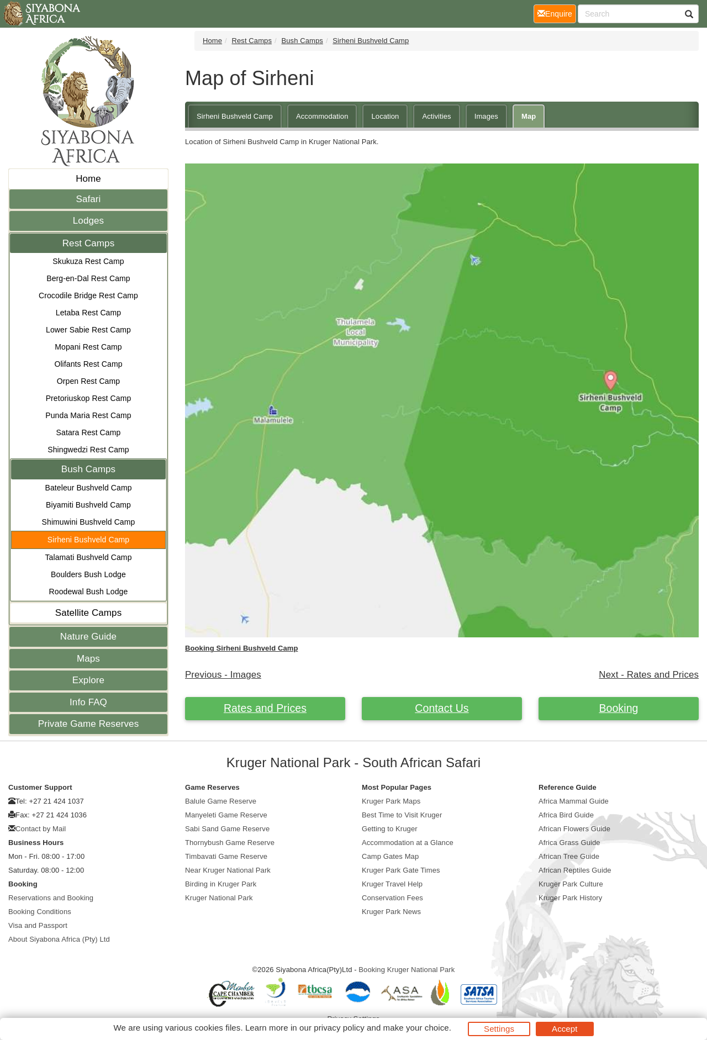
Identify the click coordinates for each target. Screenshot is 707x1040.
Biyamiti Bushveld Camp (88, 504)
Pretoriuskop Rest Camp (88, 398)
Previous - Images (223, 674)
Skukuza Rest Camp (88, 261)
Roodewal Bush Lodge (88, 591)
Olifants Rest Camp (88, 364)
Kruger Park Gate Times (401, 870)
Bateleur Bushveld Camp (88, 487)
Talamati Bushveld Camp (88, 557)
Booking (618, 708)
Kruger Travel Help (392, 884)
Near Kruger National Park (228, 870)
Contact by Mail (40, 829)
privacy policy (339, 1027)
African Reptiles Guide (575, 870)
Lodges (88, 220)
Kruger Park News (391, 911)
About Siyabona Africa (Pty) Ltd (59, 939)
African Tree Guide (569, 856)
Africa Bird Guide (566, 815)
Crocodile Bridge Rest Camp (88, 295)
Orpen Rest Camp (88, 381)
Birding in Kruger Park (220, 884)
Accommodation (322, 116)
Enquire (556, 13)
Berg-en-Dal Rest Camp (88, 278)
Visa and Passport (37, 925)
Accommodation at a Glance (407, 842)
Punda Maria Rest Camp (88, 415)
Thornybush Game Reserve (230, 842)
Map (528, 116)
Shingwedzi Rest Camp (88, 449)
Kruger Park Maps (391, 801)
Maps (88, 658)
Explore (88, 680)
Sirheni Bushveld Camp (88, 539)
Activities (436, 116)
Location (385, 116)
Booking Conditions (39, 911)
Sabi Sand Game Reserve (227, 829)
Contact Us (441, 708)
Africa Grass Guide (569, 842)
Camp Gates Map (390, 856)
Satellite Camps (88, 613)
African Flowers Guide (574, 829)
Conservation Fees (392, 898)
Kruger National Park (219, 898)
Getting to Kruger (390, 829)
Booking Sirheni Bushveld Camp (241, 648)
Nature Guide (88, 636)
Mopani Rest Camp (88, 346)
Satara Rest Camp (88, 432)
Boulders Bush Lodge (88, 574)
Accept (564, 1028)
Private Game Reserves (88, 724)
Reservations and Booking (50, 898)
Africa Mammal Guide (574, 801)
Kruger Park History (570, 898)
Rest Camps (88, 243)
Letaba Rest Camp (88, 312)
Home (88, 178)
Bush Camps (88, 469)
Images (486, 116)
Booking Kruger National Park (406, 969)
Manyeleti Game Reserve (226, 815)
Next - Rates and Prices (649, 674)
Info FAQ (88, 702)
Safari (88, 199)
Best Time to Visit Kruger (402, 815)
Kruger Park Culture (571, 884)
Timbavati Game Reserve (226, 856)
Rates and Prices (265, 708)
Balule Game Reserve (220, 801)
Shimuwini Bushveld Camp (88, 522)
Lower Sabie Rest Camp (88, 329)
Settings (499, 1028)
